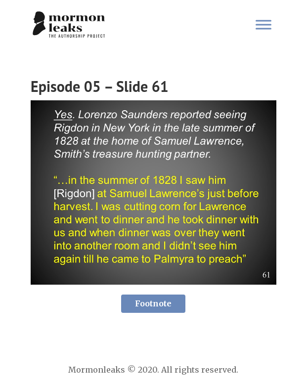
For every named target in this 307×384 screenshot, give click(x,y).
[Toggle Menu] (263, 24)
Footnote (153, 303)
